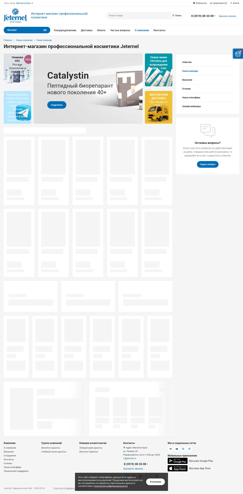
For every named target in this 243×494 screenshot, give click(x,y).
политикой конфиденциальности (111, 486)
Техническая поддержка (16, 471)
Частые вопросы (120, 30)
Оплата (101, 30)
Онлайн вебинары (191, 106)
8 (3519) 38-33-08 (202, 16)
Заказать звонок (227, 16)
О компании (142, 30)
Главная (8, 40)
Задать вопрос (207, 164)
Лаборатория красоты (90, 448)
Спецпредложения (65, 30)
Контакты (159, 30)
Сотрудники (10, 455)
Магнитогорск (23, 3)
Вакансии (187, 80)
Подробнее (57, 105)
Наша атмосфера (191, 97)
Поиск (178, 15)
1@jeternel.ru (129, 458)
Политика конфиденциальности (69, 488)
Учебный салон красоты (53, 451)
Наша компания (24, 40)
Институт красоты (50, 448)
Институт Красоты (88, 451)
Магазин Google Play (190, 461)
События (187, 62)
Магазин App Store (189, 468)
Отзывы (186, 88)
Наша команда (44, 40)
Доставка (86, 30)
